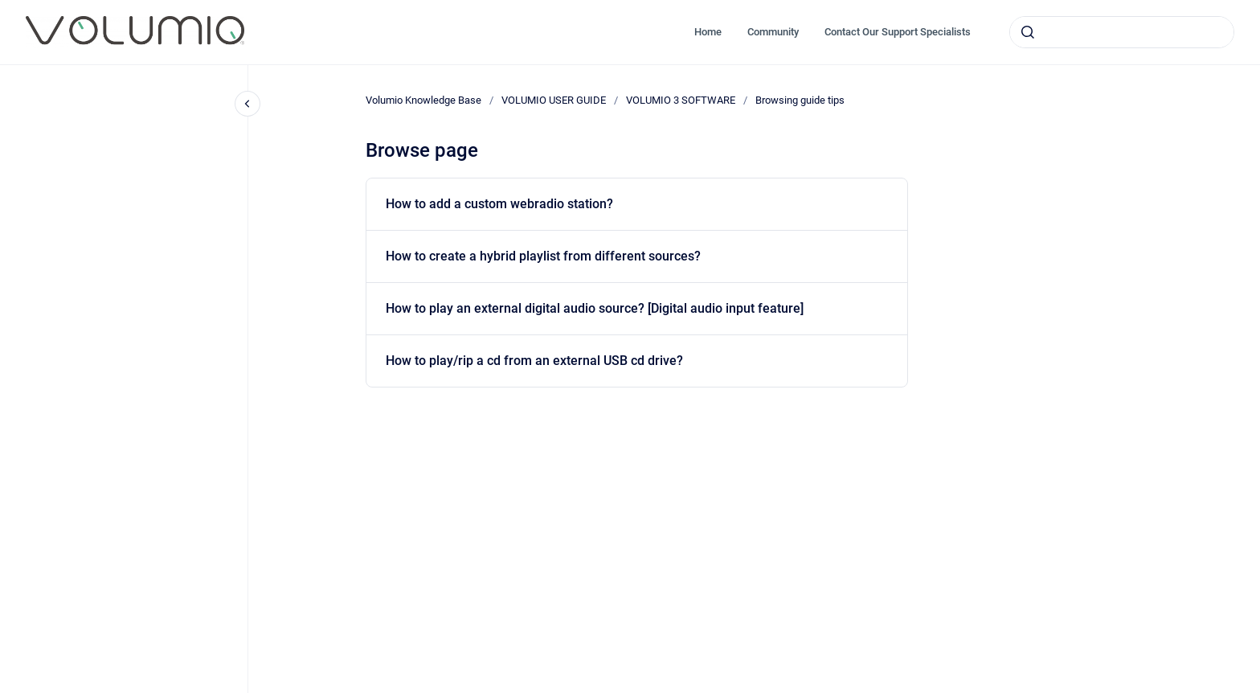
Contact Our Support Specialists (897, 32)
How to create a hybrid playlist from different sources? (543, 256)
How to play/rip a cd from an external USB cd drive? (534, 360)
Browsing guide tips (800, 100)
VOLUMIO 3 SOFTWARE (680, 100)
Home (708, 32)
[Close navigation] (247, 104)
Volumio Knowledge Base (423, 100)
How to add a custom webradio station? (499, 203)
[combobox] (1121, 32)
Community (773, 32)
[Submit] (1028, 32)
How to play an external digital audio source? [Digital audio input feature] (595, 308)
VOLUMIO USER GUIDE (553, 100)
